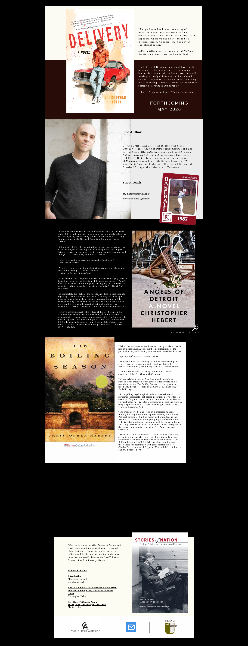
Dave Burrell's (75, 602)
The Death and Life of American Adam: (89, 587)
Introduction (74, 576)
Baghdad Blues (89, 602)
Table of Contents (77, 570)
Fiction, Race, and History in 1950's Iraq (87, 604)
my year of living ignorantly (136, 198)
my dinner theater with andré (136, 193)
